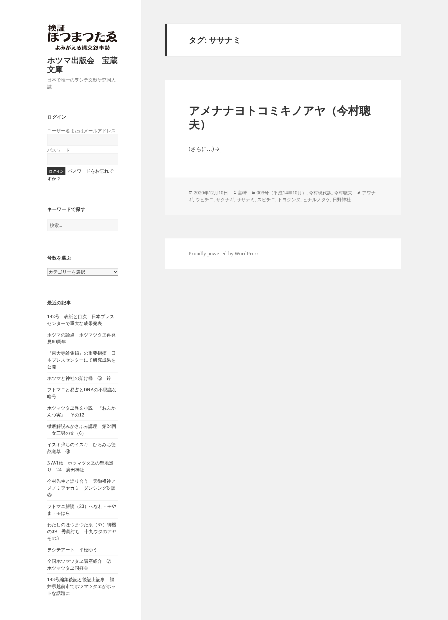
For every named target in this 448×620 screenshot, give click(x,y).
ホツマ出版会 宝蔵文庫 (82, 65)
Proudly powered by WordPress (224, 253)
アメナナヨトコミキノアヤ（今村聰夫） (279, 117)
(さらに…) (201, 149)
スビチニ (266, 199)
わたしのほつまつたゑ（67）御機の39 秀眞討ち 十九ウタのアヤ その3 (84, 531)
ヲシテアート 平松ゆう (72, 550)
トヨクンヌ (289, 199)
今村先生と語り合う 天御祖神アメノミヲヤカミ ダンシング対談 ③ (83, 488)
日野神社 (342, 199)
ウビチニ (204, 199)
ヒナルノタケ (316, 199)
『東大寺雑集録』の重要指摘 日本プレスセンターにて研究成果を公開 (81, 360)
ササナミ (246, 199)
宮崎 (242, 193)
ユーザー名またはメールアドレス (81, 130)
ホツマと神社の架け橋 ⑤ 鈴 (79, 378)
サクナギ (225, 199)
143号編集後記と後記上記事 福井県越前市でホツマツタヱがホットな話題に (81, 586)
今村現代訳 (320, 193)
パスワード (58, 150)
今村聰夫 (343, 193)
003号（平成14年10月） (282, 193)
